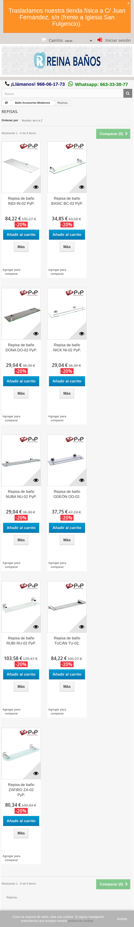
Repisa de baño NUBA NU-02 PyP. (21, 494)
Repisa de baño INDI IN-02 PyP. (21, 201)
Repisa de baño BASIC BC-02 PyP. (67, 201)
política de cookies (80, 921)
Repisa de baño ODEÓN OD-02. (67, 494)
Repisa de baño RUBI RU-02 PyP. (21, 640)
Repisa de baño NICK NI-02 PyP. (67, 347)
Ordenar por (10, 120)
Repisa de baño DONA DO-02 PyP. (21, 347)
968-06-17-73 (51, 84)
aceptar (122, 919)
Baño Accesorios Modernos (32, 102)
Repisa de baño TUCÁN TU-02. (67, 640)
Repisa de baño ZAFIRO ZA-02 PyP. (21, 790)
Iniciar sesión (117, 40)
